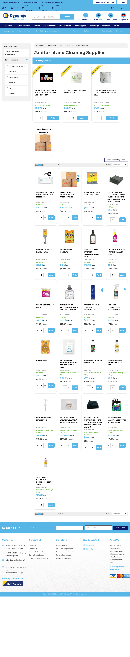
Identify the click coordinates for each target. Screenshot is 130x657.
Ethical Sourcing (62, 545)
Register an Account (104, 2)
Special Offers (55, 8)
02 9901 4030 (11, 553)
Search (67, 17)
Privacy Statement (36, 552)
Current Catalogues (63, 555)
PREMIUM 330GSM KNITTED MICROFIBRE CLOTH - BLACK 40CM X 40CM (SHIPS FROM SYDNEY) (93, 422)
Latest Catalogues (27, 8)
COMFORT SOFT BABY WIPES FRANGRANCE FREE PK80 (45, 194)
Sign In (122, 2)
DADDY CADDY (42, 360)
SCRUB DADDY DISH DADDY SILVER (44, 251)
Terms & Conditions (36, 555)
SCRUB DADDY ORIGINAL (66, 251)
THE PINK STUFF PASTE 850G (45, 306)
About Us (32, 545)
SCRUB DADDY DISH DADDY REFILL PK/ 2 (92, 193)
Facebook (88, 545)
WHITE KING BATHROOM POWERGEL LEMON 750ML (43, 480)
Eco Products (43, 8)
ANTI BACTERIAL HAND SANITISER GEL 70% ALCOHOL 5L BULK (68, 363)
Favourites (115, 8)
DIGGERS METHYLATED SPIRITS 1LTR (93, 361)
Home (5, 8)
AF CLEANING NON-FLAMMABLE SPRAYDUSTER (92, 307)
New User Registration (64, 549)
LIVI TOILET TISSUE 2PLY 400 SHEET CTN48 (75, 91)
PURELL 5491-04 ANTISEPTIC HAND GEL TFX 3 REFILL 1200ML (69, 307)
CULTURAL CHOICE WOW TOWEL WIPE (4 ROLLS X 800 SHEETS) (68, 420)
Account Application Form (66, 552)
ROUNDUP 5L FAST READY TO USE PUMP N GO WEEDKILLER (117, 420)
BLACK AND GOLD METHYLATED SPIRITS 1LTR (116, 362)
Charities (15, 8)
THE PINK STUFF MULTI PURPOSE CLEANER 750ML (116, 252)
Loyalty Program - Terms (38, 558)
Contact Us (33, 549)
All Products (41, 46)
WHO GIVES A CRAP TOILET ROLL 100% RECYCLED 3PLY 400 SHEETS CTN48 (45, 92)
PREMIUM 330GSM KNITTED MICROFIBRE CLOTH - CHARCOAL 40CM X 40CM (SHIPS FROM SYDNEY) (116, 197)
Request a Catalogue (63, 558)
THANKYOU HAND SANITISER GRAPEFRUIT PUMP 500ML (91, 253)
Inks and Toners (49, 26)
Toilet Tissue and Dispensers (12, 53)
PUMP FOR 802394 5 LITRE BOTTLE (44, 419)
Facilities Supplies (55, 46)
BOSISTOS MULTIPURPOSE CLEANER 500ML (114, 307)
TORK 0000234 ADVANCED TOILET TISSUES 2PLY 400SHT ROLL (105, 92)
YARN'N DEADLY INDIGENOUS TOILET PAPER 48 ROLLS (68, 194)
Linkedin (88, 549)
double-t (84, 594)
